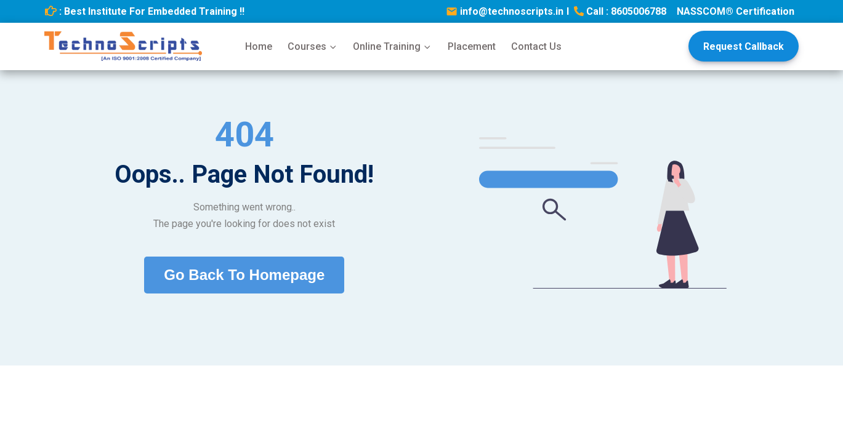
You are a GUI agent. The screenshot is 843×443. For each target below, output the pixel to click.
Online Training (392, 46)
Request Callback (743, 46)
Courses (312, 46)
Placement (472, 46)
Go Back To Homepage (244, 274)
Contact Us (536, 46)
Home (258, 46)
